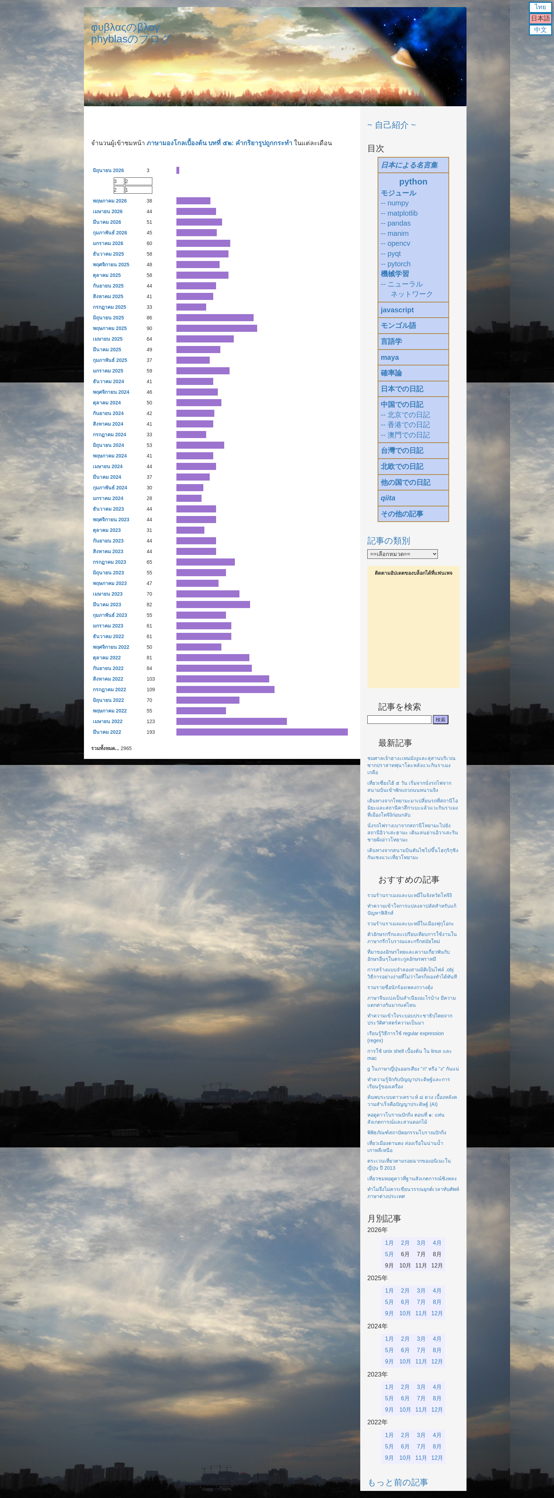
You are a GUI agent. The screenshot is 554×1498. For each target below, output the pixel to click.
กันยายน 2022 (108, 668)
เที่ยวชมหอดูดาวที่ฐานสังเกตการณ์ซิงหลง (412, 1178)
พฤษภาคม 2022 (110, 711)
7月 (421, 1302)
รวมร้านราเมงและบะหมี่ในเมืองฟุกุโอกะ (410, 923)
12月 (437, 1313)
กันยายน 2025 (108, 286)
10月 (406, 1313)
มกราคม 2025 (108, 371)
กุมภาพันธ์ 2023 (110, 615)
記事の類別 (388, 540)
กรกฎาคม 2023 (109, 562)
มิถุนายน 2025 (108, 317)
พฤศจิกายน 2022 (111, 647)
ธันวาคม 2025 (108, 254)
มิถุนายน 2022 (108, 700)
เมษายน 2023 (108, 594)
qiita (388, 498)
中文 (540, 29)
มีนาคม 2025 (107, 349)
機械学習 (395, 274)
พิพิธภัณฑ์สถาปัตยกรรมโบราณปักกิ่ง (406, 1132)
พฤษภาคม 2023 (110, 583)
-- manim (395, 233)
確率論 (391, 373)
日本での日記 (402, 389)
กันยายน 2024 (108, 413)
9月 (389, 1313)
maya (390, 357)
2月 (405, 1243)
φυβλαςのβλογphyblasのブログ (131, 33)
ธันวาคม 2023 (108, 509)
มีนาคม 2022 (107, 732)
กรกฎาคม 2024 (109, 434)
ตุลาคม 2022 (107, 657)
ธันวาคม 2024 (108, 381)
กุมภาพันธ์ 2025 (110, 360)
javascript (397, 310)
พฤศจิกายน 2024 (111, 392)
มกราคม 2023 (108, 626)
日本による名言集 (409, 165)
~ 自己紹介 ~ (391, 125)
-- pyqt (391, 253)
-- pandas (396, 223)
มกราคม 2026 (108, 243)
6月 (405, 1302)
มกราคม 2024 (108, 498)
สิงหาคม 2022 (108, 679)
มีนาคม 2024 (107, 477)
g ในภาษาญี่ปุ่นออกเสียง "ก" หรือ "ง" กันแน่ (413, 1069)
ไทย (540, 7)
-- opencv (395, 243)
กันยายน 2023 (108, 541)
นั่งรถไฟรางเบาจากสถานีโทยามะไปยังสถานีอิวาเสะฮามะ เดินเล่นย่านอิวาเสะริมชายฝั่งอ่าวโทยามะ (412, 832)
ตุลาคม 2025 (107, 275)
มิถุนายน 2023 (108, 572)
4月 (437, 1243)
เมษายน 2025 (108, 339)
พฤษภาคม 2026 (110, 201)
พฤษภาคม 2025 (110, 328)
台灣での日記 (402, 450)
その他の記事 (402, 514)
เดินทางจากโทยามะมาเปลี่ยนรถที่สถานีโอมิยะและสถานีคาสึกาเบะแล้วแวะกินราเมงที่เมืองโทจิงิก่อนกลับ (412, 808)
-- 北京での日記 (405, 415)
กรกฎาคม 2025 (109, 307)
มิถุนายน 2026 (108, 170)
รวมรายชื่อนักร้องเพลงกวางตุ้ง (400, 987)
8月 (437, 1302)
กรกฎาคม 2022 (109, 689)
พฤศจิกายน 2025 (111, 264)
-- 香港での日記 (405, 425)
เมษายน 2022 (108, 721)
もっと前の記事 (397, 1482)
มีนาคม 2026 (107, 222)
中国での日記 (402, 404)
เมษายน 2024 (108, 466)
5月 (389, 1254)
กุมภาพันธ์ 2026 (110, 233)
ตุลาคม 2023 (107, 530)
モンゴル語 (398, 325)
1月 (389, 1243)
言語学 (391, 341)
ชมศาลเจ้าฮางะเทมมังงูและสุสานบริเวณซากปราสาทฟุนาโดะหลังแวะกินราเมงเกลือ (411, 765)
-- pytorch (396, 264)
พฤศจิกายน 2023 (111, 519)
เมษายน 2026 (108, 211)
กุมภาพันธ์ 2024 (110, 487)
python (413, 181)
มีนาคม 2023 (107, 604)
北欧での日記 (402, 466)
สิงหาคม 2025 (108, 296)
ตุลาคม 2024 (107, 402)
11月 (422, 1313)
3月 (421, 1243)
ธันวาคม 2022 (108, 636)
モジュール (398, 193)
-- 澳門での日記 (405, 435)
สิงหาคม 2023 (108, 551)
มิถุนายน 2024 (108, 445)
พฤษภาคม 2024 (110, 456)
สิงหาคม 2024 (108, 424)
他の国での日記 (405, 482)
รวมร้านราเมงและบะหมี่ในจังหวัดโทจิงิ (409, 895)
